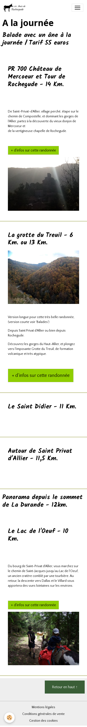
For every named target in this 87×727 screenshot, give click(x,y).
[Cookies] (9, 717)
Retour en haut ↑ (64, 687)
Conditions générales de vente (43, 714)
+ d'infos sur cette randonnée (33, 150)
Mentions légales (43, 707)
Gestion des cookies (43, 721)
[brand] (16, 8)
